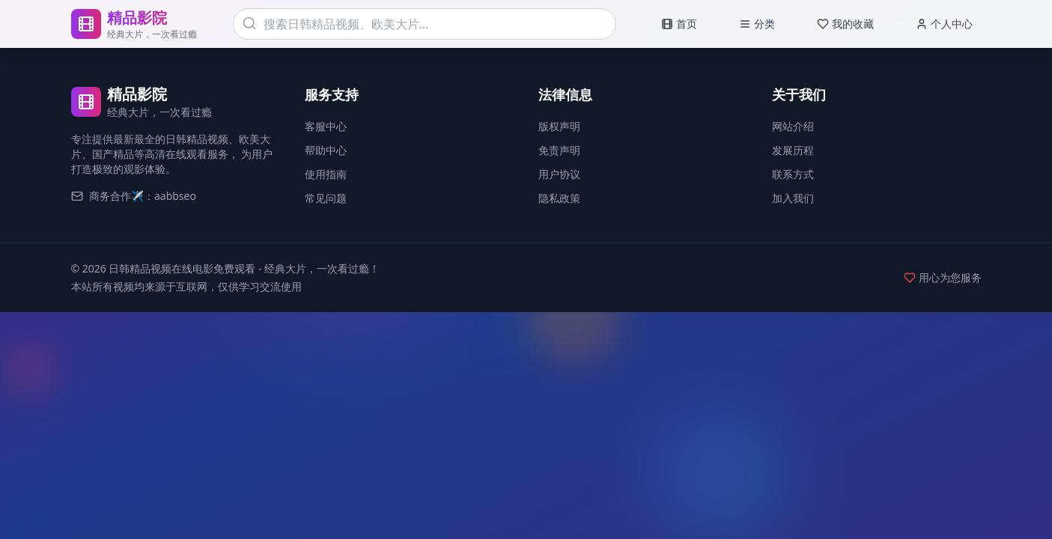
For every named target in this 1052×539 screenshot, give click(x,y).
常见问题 (326, 198)
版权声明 (559, 126)
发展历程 (793, 150)
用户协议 (559, 174)
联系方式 (793, 174)
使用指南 (326, 174)
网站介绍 (793, 126)
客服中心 (326, 126)
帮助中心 (326, 150)
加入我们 (793, 198)
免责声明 (559, 150)
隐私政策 (559, 198)
